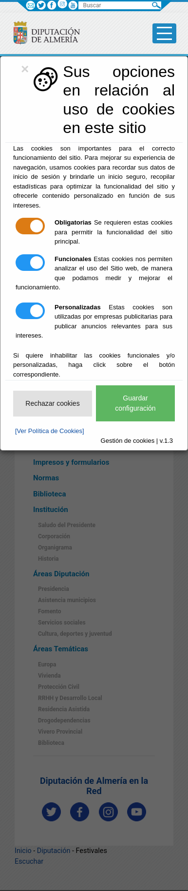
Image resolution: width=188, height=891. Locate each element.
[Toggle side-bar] (164, 33)
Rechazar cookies (52, 403)
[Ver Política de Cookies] (49, 431)
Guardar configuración (135, 403)
